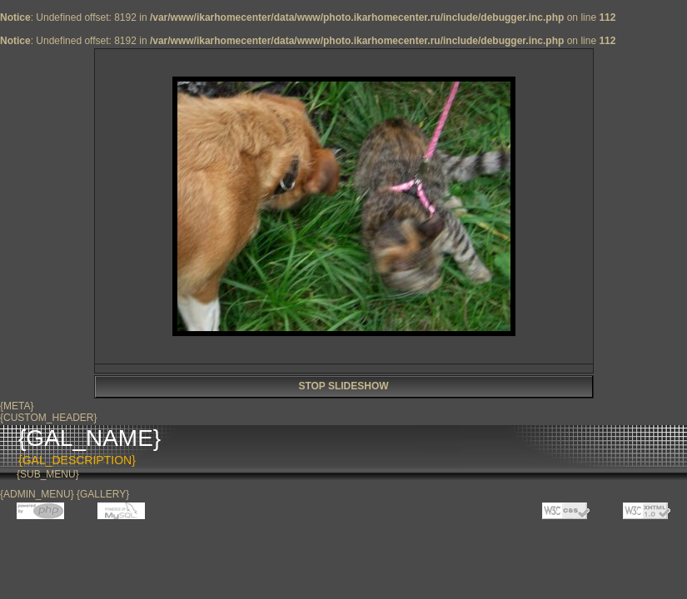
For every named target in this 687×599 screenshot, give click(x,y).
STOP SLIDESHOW (343, 386)
